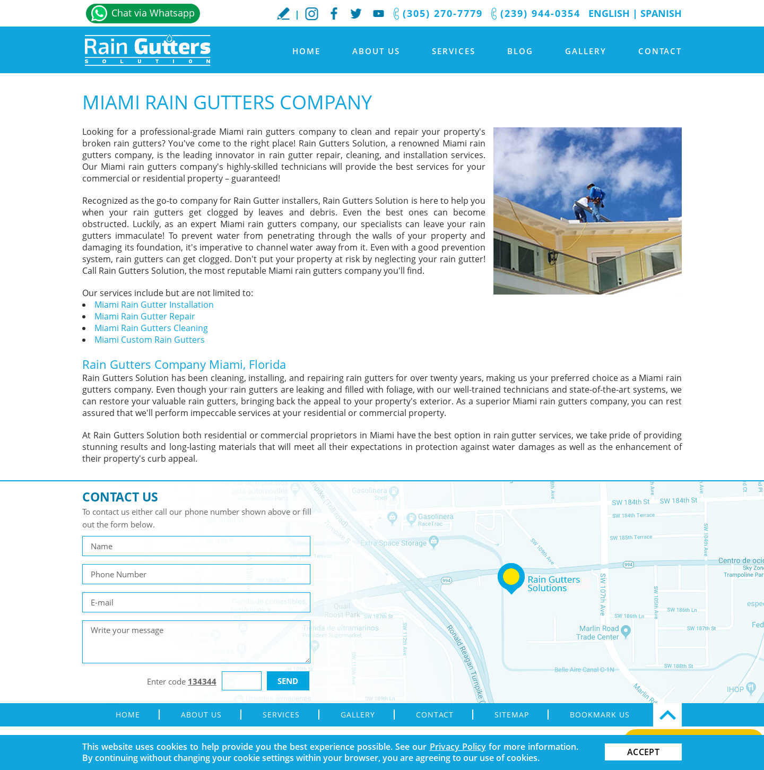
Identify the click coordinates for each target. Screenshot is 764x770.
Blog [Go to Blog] (520, 51)
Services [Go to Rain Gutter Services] (453, 51)
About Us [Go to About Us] (376, 51)
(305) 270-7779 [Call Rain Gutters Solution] (443, 13)
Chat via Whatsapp (153, 12)
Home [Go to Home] (306, 51)
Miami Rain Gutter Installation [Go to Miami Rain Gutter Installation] (154, 304)
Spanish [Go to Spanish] (661, 13)
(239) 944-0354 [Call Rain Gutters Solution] (540, 13)
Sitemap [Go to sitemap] (511, 715)
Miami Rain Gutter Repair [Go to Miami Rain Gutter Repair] (144, 316)
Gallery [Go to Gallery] (585, 51)
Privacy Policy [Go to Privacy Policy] (458, 746)
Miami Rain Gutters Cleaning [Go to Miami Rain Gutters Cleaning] (151, 328)
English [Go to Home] (609, 13)
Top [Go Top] (667, 714)
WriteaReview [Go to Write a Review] (283, 13)
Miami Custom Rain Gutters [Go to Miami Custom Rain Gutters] (149, 339)
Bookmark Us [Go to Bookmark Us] (600, 715)
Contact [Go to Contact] (660, 51)
